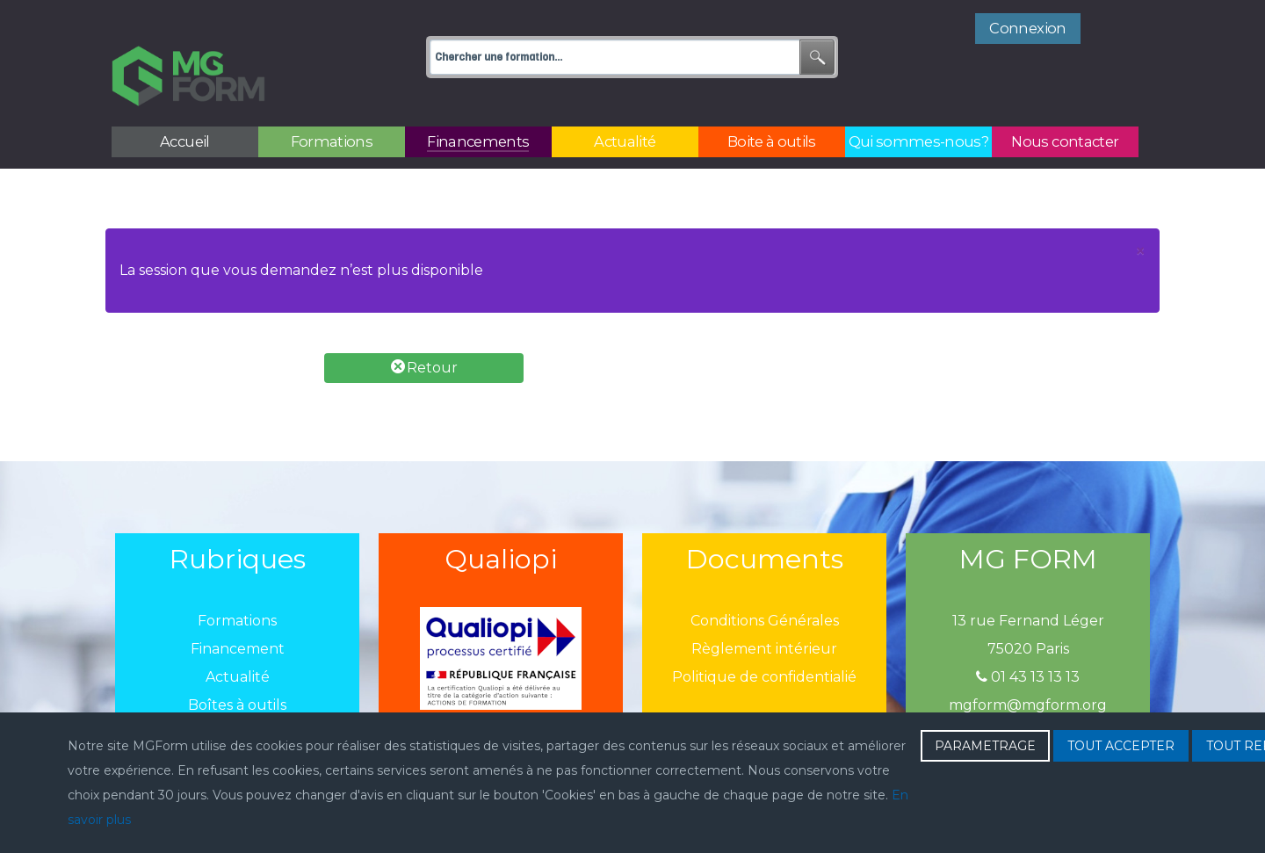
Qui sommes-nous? (237, 694)
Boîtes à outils (237, 666)
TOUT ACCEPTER (1121, 746)
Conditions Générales (764, 582)
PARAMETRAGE (985, 746)
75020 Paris (1028, 610)
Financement (238, 610)
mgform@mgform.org (1028, 666)
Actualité (238, 638)
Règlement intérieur (764, 610)
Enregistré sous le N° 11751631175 (1027, 694)
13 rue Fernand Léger (1028, 582)
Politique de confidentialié (764, 638)
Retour (424, 328)
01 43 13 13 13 (1028, 638)
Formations (237, 582)
